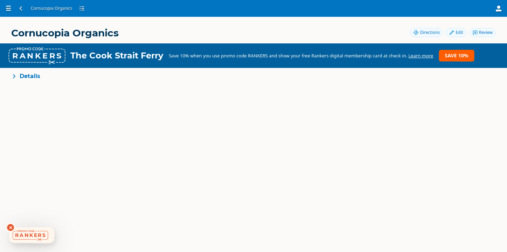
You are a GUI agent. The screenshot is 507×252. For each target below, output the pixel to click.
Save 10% (456, 55)
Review (482, 32)
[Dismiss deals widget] (10, 227)
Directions (426, 32)
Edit (456, 32)
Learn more (421, 55)
